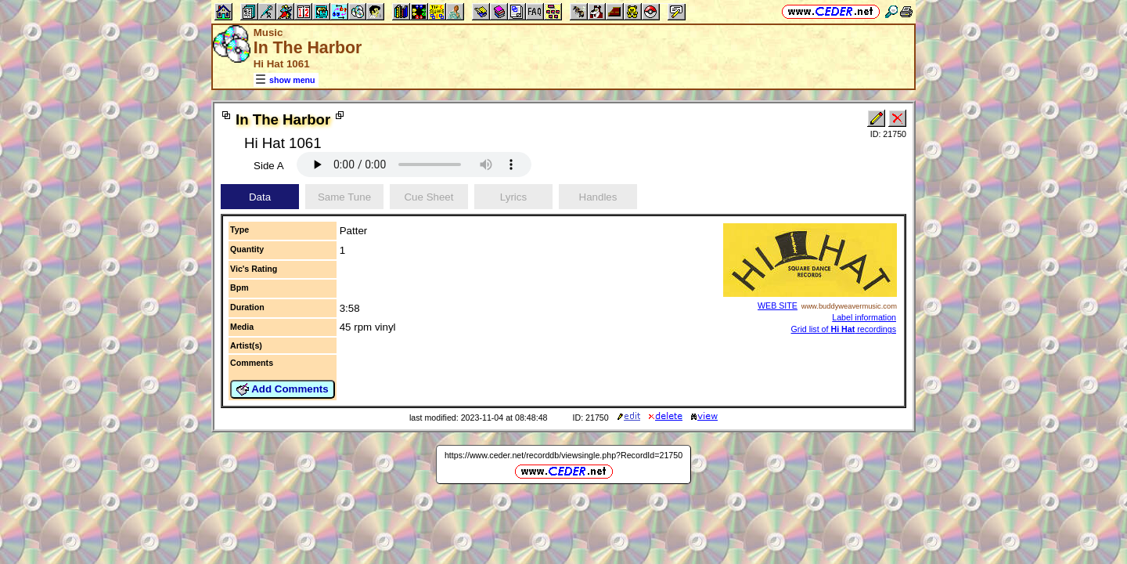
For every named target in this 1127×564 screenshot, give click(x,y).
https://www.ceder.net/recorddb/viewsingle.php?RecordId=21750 (563, 455)
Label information (864, 317)
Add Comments (282, 389)
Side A (269, 166)
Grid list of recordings (843, 329)
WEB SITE (778, 305)
